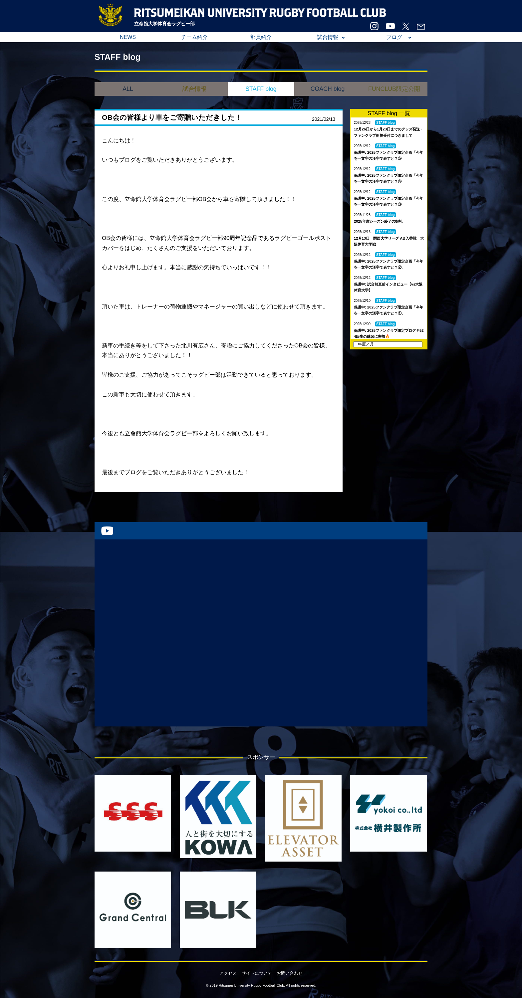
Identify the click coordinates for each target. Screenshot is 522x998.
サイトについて (257, 973)
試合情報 (327, 37)
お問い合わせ (290, 973)
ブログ (394, 37)
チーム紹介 (194, 37)
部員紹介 (261, 37)
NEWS (128, 37)
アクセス (228, 973)
